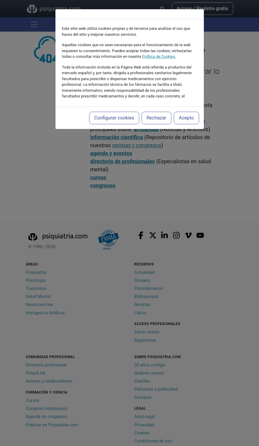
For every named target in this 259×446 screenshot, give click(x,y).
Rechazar (156, 118)
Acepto (186, 118)
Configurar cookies (114, 118)
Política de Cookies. (159, 56)
